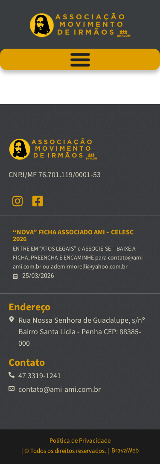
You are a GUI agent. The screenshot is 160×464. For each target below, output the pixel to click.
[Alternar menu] (80, 59)
